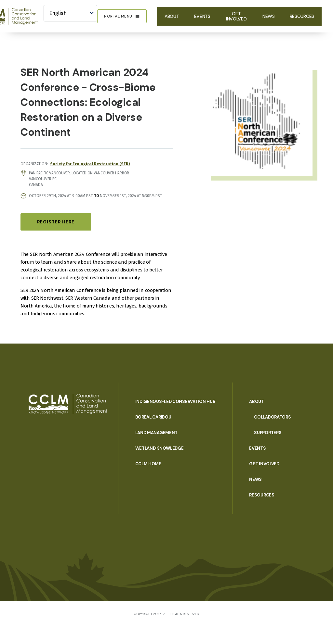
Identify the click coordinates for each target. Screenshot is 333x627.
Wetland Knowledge (159, 448)
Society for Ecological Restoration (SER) (90, 164)
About (172, 16)
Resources (302, 16)
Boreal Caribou (153, 417)
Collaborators (272, 417)
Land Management (156, 432)
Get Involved (236, 16)
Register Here (55, 222)
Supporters (267, 432)
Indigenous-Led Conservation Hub (175, 401)
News (268, 16)
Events (202, 16)
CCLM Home (148, 464)
